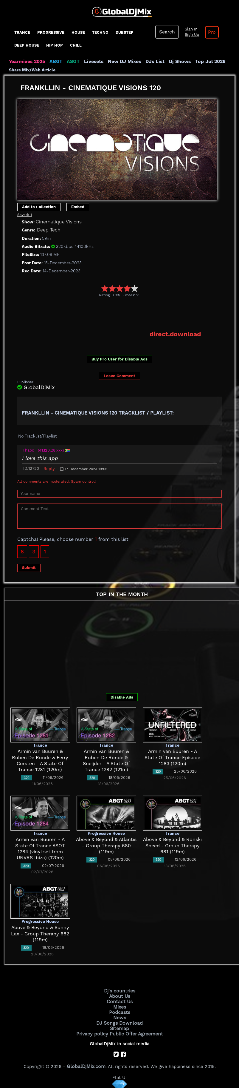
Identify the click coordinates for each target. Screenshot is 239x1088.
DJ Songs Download (119, 1020)
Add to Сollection (39, 207)
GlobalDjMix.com (86, 1063)
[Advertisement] (125, 313)
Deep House (26, 45)
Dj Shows (173, 61)
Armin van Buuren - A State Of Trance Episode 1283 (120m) (172, 757)
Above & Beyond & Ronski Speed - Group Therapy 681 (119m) (172, 845)
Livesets (91, 61)
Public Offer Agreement (135, 1030)
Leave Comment (119, 375)
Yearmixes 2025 (26, 61)
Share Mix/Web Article (32, 69)
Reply (49, 468)
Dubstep (125, 32)
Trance (22, 32)
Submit (29, 567)
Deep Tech (48, 230)
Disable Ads (122, 697)
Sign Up (191, 35)
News (120, 1015)
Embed (77, 207)
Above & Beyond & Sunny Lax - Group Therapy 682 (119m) (40, 933)
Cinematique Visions (57, 222)
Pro (210, 32)
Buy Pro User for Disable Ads (119, 359)
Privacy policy (93, 1030)
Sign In (190, 29)
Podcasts (119, 1010)
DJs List (150, 61)
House (78, 32)
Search (166, 32)
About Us (120, 995)
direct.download (176, 333)
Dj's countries (119, 990)
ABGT (54, 61)
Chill (76, 45)
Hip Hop (54, 45)
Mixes (119, 1005)
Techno (100, 32)
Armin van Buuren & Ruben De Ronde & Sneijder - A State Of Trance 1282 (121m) (106, 757)
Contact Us (119, 1000)
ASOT (71, 61)
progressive (50, 32)
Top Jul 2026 (202, 61)
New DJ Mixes (120, 61)
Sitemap (119, 1025)
